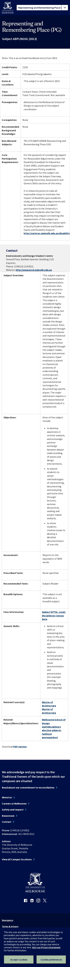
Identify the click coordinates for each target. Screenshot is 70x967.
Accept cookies (18, 959)
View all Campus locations (17, 859)
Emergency (7, 920)
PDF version (20, 746)
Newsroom (8, 815)
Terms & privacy (10, 926)
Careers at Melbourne (14, 803)
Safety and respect (12, 809)
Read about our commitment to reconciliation (28, 787)
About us (7, 797)
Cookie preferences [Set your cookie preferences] (51, 959)
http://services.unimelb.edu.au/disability (47, 233)
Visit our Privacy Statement (46, 947)
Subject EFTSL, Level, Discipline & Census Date (54, 615)
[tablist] (42, 7)
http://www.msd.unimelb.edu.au (34, 269)
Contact (6, 821)
